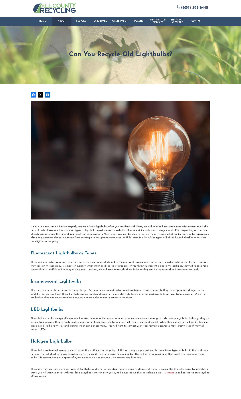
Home (42, 21)
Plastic (138, 21)
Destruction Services (158, 21)
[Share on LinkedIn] (47, 95)
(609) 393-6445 (192, 7)
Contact (196, 21)
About (62, 21)
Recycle (81, 21)
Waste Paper (119, 21)
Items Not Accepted (177, 21)
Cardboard (100, 21)
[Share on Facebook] (33, 95)
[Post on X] (40, 95)
